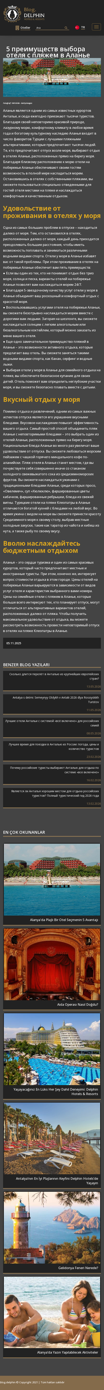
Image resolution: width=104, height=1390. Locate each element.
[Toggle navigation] (96, 26)
